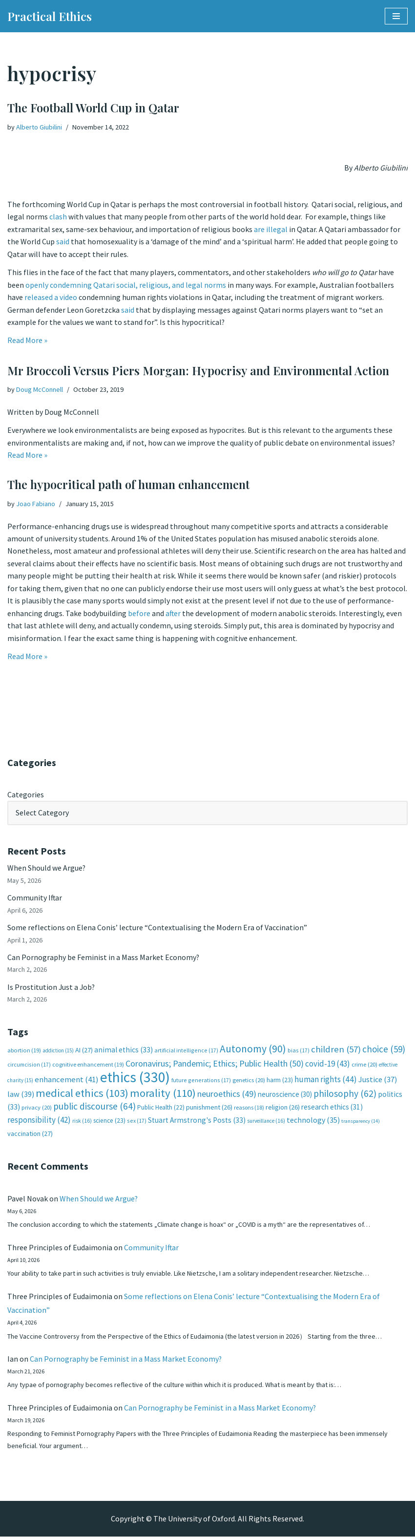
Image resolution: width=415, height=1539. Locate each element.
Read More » (27, 341)
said (62, 242)
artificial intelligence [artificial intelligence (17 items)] (186, 1051)
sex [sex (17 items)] (136, 1121)
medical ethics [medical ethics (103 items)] (82, 1094)
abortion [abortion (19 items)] (24, 1051)
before (140, 614)
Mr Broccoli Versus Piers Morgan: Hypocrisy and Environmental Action (198, 370)
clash (58, 217)
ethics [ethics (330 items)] (135, 1078)
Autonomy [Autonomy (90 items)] (253, 1049)
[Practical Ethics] (49, 16)
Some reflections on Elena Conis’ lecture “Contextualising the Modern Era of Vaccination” (157, 928)
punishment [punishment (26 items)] (209, 1108)
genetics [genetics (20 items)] (248, 1081)
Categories (25, 794)
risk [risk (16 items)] (82, 1121)
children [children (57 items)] (336, 1050)
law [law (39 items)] (20, 1095)
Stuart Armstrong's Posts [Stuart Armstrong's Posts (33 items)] (197, 1121)
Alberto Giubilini (39, 127)
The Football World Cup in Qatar (93, 107)
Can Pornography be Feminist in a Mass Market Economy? (103, 957)
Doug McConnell (39, 389)
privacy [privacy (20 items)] (36, 1108)
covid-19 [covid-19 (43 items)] (327, 1064)
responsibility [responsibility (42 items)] (39, 1120)
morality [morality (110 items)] (163, 1094)
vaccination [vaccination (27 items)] (30, 1135)
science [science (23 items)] (109, 1121)
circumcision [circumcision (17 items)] (29, 1065)
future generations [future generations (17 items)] (201, 1081)
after (174, 614)
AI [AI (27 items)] (84, 1051)
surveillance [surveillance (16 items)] (266, 1121)
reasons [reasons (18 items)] (249, 1108)
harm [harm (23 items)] (280, 1081)
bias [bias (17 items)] (299, 1051)
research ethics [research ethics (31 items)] (332, 1107)
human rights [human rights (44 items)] (325, 1080)
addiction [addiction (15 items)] (58, 1051)
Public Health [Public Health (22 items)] (161, 1108)
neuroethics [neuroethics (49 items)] (226, 1094)
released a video (50, 298)
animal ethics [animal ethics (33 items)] (123, 1050)
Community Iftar (34, 898)
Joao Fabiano (35, 503)
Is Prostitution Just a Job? (51, 987)
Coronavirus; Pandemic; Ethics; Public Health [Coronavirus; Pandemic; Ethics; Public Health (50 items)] (214, 1064)
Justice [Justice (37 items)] (377, 1080)
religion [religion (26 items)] (283, 1108)
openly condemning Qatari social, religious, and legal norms (125, 285)
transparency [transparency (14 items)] (360, 1122)
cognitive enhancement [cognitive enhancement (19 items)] (88, 1065)
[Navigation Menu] (396, 16)
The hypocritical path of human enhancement (128, 484)
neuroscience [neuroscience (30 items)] (285, 1095)
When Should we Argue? (46, 868)
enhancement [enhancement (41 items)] (67, 1080)
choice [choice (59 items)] (383, 1050)
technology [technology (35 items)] (313, 1121)
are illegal (271, 230)
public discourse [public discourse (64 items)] (94, 1107)
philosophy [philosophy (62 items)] (344, 1094)
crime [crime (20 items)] (364, 1065)
